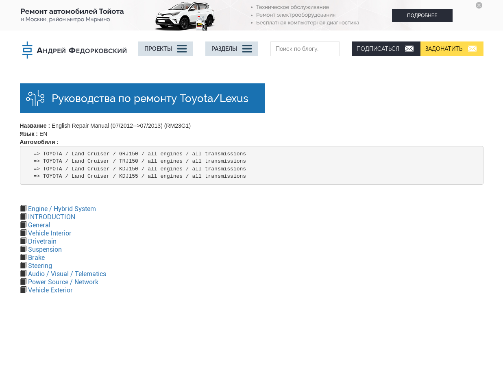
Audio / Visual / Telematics (67, 274)
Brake (36, 257)
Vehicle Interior (50, 233)
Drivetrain (42, 241)
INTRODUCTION (51, 217)
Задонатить (443, 49)
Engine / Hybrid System (62, 209)
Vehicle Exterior (50, 290)
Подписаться (378, 49)
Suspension (45, 249)
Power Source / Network (63, 282)
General (39, 225)
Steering (40, 266)
